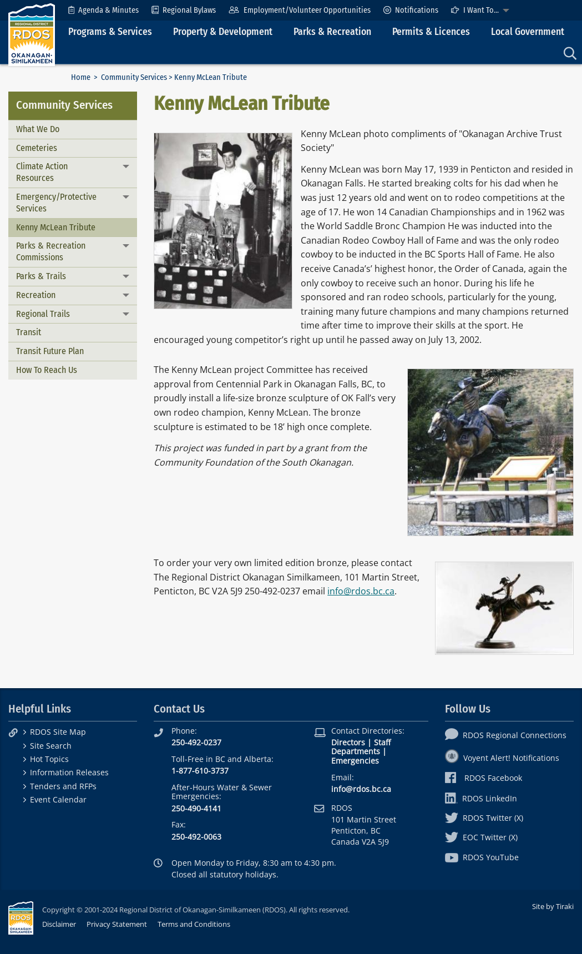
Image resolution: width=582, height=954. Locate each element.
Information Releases (69, 772)
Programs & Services (110, 32)
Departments (355, 751)
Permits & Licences (431, 32)
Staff (382, 742)
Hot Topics (49, 759)
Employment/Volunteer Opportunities (299, 10)
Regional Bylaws (183, 10)
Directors (348, 742)
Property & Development (222, 32)
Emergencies (355, 760)
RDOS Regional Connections (505, 735)
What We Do (37, 129)
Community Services (134, 77)
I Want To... (475, 10)
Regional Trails (43, 314)
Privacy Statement (117, 924)
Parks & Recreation (332, 32)
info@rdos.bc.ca (360, 591)
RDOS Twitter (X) (484, 817)
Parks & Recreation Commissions (50, 251)
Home (80, 77)
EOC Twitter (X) (481, 837)
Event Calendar (58, 799)
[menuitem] (103, 10)
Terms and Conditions (194, 924)
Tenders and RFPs (63, 786)
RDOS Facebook (483, 778)
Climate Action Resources (42, 172)
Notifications (410, 10)
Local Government (527, 32)
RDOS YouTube (482, 857)
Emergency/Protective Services (56, 202)
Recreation (35, 295)
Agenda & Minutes (103, 10)
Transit (28, 332)
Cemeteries (36, 148)
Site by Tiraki (553, 906)
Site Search (51, 745)
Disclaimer (59, 924)
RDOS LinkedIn (481, 798)
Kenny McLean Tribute (55, 227)
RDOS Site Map (58, 731)
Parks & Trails (41, 276)
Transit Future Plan (50, 351)
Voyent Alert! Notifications (502, 758)
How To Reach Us (46, 370)
